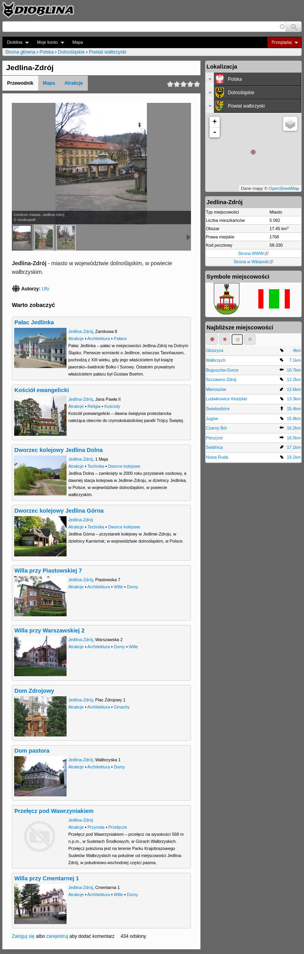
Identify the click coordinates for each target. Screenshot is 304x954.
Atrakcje (73, 83)
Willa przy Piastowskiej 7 (48, 570)
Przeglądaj (282, 42)
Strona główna (20, 52)
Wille (118, 586)
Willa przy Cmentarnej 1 (46, 878)
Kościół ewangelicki (41, 390)
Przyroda (95, 827)
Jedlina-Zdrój (80, 331)
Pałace (120, 338)
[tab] (253, 79)
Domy (132, 586)
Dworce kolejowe (124, 466)
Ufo (45, 289)
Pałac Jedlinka (34, 322)
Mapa (77, 42)
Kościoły (112, 406)
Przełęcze (117, 827)
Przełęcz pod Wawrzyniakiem (53, 811)
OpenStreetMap (284, 188)
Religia (93, 406)
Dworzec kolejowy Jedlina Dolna (58, 450)
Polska (46, 52)
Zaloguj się (23, 936)
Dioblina (15, 42)
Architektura (98, 338)
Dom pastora (31, 751)
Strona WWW (253, 253)
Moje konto (48, 42)
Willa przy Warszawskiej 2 (49, 630)
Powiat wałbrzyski (107, 52)
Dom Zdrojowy (34, 691)
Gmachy (122, 707)
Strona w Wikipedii (253, 261)
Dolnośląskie (71, 52)
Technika (95, 466)
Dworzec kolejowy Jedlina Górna (59, 511)
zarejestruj (57, 936)
